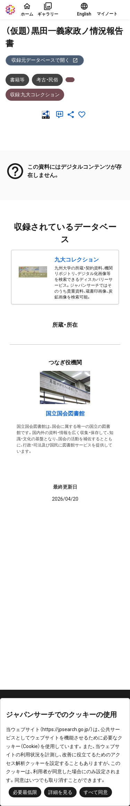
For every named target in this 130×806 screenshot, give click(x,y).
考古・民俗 (47, 79)
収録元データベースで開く (44, 60)
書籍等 (17, 79)
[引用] (61, 114)
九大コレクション (76, 259)
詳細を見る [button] (60, 792)
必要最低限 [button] (25, 792)
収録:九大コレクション (35, 94)
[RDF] (47, 114)
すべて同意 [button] (96, 792)
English (84, 9)
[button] (110, 9)
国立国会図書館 (65, 413)
